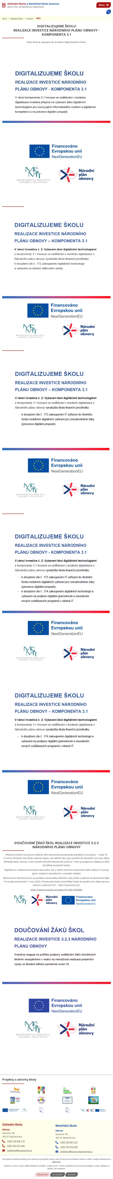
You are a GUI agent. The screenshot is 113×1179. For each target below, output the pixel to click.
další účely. (56, 1162)
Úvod (4, 18)
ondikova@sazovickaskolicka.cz (76, 1151)
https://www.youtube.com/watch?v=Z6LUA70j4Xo (56, 889)
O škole (29, 18)
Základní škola (16, 18)
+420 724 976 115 (16, 1141)
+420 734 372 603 (69, 1146)
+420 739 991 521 (69, 1142)
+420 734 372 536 (16, 1145)
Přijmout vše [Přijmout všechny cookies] (42, 1174)
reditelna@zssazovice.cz (19, 1150)
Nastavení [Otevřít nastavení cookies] (72, 1174)
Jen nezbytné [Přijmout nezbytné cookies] (58, 1174)
